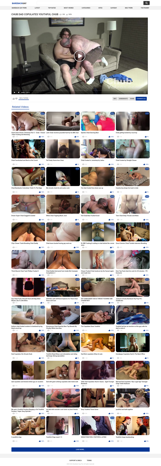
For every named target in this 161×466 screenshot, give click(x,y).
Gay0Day (113, 8)
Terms (89, 460)
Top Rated (52, 8)
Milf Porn (129, 8)
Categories (86, 8)
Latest (37, 8)
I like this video (14, 99)
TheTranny (145, 8)
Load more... (80, 449)
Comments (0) (141, 98)
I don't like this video (16, 99)
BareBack (19, 3)
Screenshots (123, 98)
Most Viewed (68, 8)
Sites (100, 8)
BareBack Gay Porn (78, 464)
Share (132, 98)
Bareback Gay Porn (19, 8)
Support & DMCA (75, 460)
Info (115, 98)
